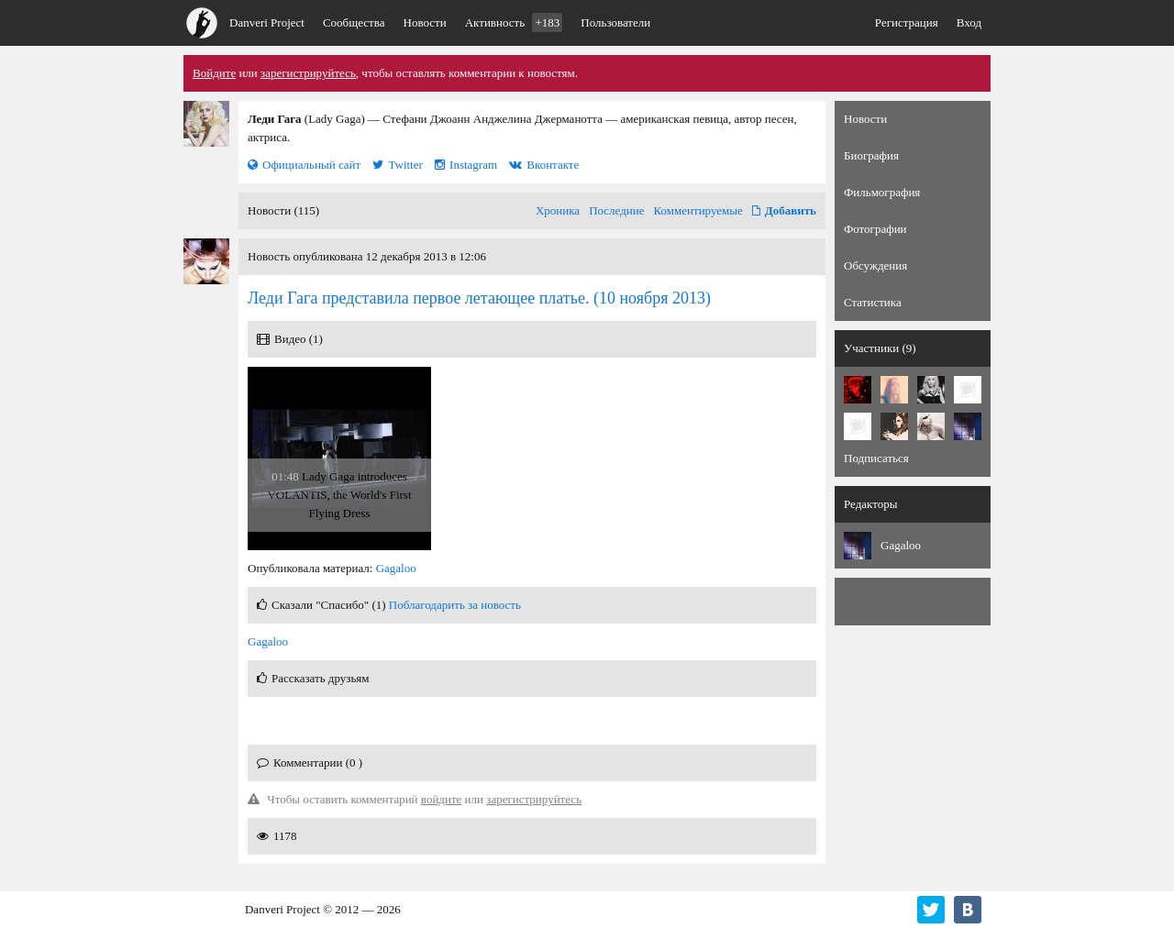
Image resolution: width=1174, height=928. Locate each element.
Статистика (873, 302)
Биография (871, 155)
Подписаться (876, 458)
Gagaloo (396, 568)
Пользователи (615, 22)
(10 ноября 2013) (479, 298)
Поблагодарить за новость (455, 605)
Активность (514, 22)
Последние (616, 210)
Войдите (214, 73)
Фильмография (882, 192)
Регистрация (906, 22)
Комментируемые (698, 210)
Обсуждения (875, 265)
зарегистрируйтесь (308, 73)
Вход (969, 22)
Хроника (558, 210)
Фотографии (875, 229)
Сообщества (354, 22)
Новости (425, 22)
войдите (441, 799)
